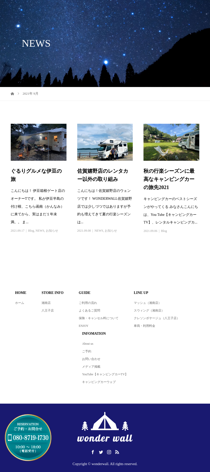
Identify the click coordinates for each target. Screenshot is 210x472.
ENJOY (83, 326)
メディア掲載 (91, 366)
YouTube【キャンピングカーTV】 (105, 374)
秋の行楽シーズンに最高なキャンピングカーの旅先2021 (168, 179)
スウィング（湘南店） (149, 310)
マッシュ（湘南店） (147, 303)
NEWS (40, 230)
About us (87, 343)
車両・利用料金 (144, 326)
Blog (31, 230)
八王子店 (48, 310)
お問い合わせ (91, 359)
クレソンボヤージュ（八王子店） (157, 318)
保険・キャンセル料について (99, 318)
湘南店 (46, 303)
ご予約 (86, 351)
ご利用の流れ (88, 303)
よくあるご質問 (89, 310)
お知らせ (52, 230)
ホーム (19, 303)
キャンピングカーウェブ (99, 382)
